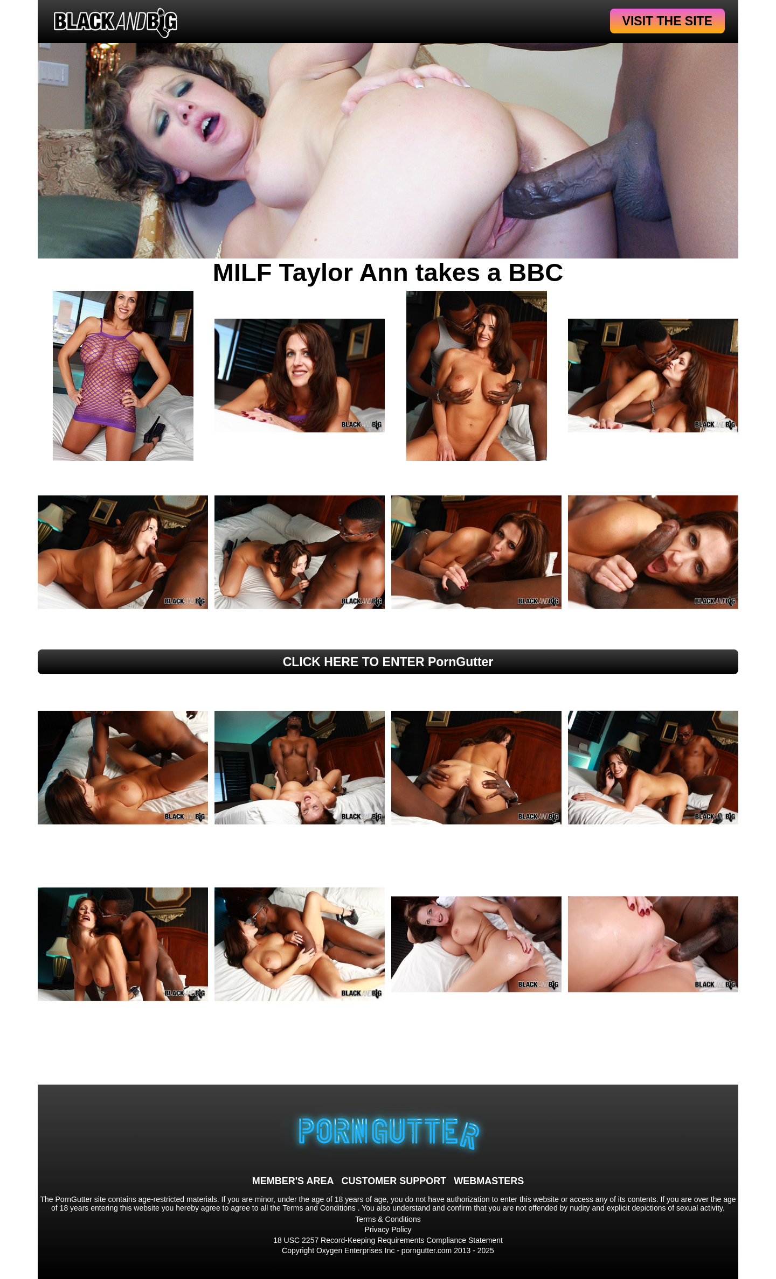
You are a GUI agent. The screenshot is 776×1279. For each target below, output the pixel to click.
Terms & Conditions (387, 1219)
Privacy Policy (387, 1229)
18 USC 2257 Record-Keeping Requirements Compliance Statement (388, 1240)
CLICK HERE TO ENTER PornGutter (388, 662)
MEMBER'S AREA (293, 1181)
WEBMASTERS (489, 1181)
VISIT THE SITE (667, 21)
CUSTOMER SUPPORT (393, 1181)
